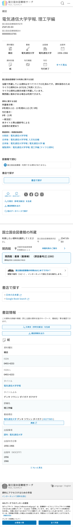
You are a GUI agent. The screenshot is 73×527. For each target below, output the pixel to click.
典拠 (34, 422)
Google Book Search (18, 298)
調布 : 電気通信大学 (13, 434)
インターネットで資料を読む (14, 496)
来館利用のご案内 (54, 248)
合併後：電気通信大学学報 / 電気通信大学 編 (23, 143)
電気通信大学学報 (12, 385)
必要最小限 (19, 522)
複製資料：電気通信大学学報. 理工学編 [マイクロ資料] (28, 147)
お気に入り (8, 194)
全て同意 (54, 522)
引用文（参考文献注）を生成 (17, 201)
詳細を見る (7, 515)
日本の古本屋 (14, 294)
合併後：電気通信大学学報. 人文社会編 (20, 139)
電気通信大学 (10, 419)
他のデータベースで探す (16, 211)
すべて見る (61, 64)
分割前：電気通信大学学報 (15, 135)
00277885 (48, 419)
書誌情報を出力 (12, 205)
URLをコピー (17, 194)
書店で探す (36, 180)
